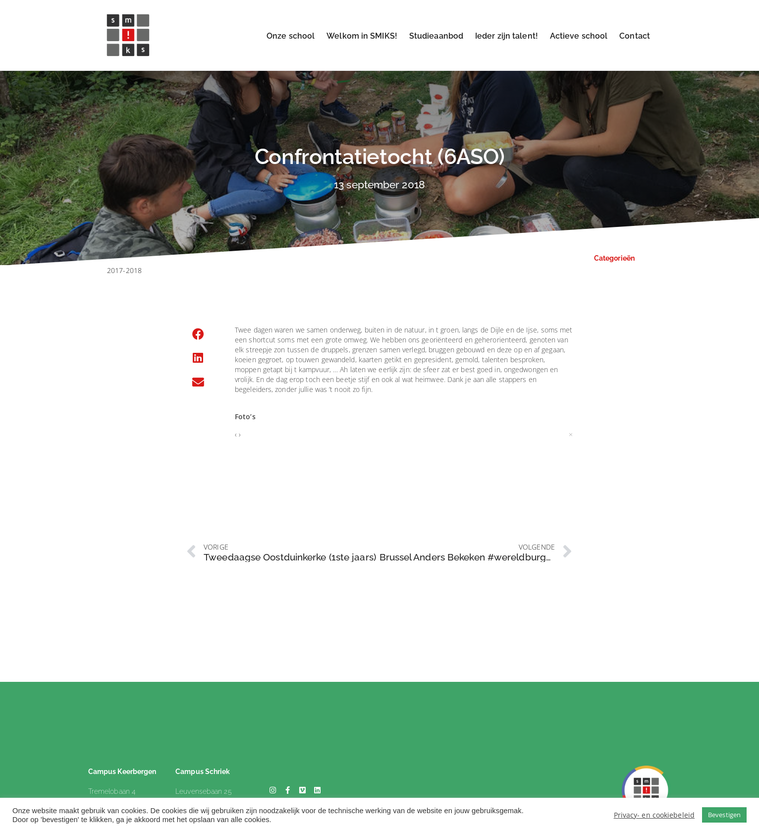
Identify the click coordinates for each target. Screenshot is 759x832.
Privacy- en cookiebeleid (654, 815)
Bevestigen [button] (724, 814)
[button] (198, 334)
